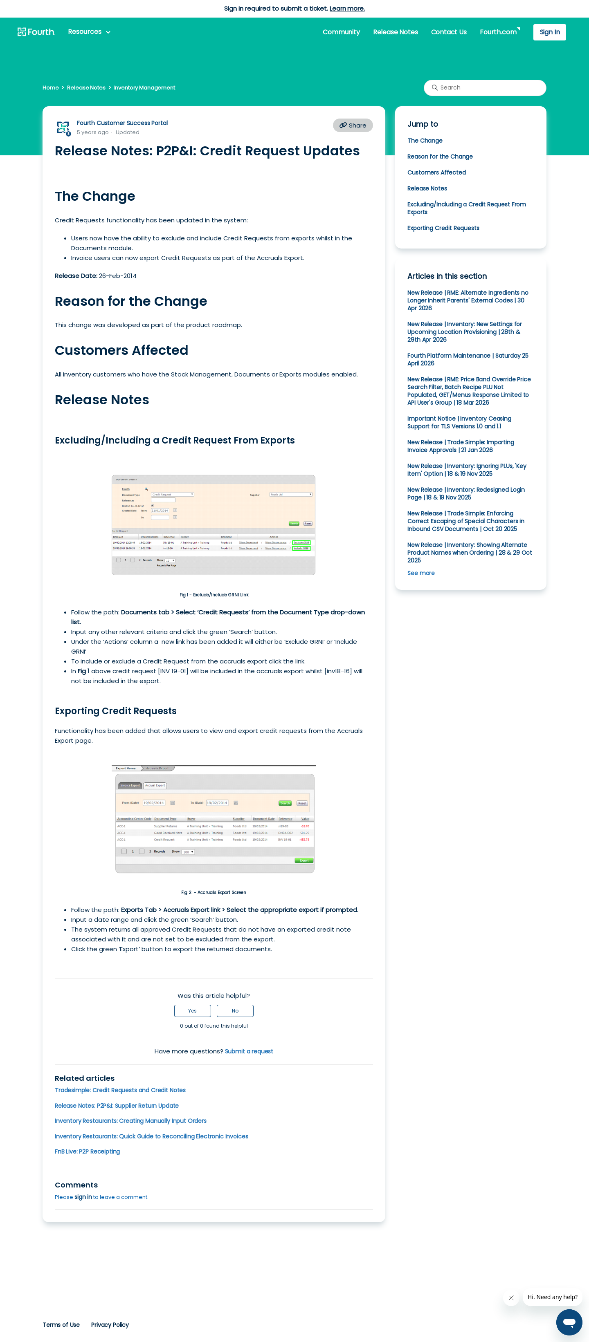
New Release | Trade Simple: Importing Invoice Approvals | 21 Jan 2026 (460, 446)
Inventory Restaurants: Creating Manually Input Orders (131, 1121)
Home (50, 88)
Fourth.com (498, 32)
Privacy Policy (110, 1325)
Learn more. (347, 8)
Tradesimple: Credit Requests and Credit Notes (120, 1090)
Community (341, 32)
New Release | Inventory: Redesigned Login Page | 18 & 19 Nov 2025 (466, 494)
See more (421, 573)
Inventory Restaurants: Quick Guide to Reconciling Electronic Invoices (151, 1136)
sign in (83, 1197)
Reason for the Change (440, 156)
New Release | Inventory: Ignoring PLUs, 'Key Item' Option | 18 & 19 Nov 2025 (466, 470)
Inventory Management (144, 88)
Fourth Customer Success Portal (122, 123)
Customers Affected (436, 172)
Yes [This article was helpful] (192, 1010)
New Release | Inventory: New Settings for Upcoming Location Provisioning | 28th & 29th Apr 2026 (464, 332)
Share (352, 125)
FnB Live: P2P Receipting (87, 1151)
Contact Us (449, 32)
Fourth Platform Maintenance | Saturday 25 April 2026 (467, 359)
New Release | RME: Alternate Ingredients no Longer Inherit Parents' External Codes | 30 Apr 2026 (467, 300)
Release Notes (395, 32)
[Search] (485, 88)
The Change (424, 141)
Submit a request (249, 1051)
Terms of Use (61, 1325)
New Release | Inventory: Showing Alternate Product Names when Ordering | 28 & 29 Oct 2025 (469, 553)
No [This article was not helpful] (235, 1010)
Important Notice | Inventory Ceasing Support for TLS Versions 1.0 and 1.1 (459, 422)
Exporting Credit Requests (443, 228)
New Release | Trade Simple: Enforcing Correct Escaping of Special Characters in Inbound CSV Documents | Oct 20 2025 (465, 521)
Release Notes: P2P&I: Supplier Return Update (117, 1106)
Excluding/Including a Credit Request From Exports (466, 208)
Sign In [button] (550, 32)
